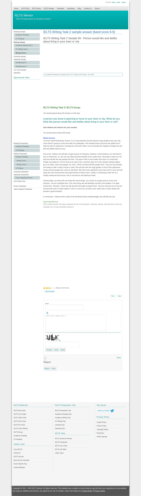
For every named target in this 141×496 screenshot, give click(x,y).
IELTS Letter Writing (21, 428)
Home (16, 8)
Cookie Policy (101, 422)
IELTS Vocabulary (61, 442)
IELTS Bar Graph (20, 410)
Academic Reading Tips (63, 414)
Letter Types (59, 453)
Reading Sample (19, 32)
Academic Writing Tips (62, 417)
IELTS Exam (36, 8)
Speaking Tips (60, 428)
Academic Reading (22, 35)
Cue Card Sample (20, 70)
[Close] (45, 358)
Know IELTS (18, 449)
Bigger (113, 2)
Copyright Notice (102, 429)
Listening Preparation (21, 172)
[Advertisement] (27, 110)
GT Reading (20, 39)
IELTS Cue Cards (61, 446)
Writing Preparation (20, 154)
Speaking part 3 (21, 66)
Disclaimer (100, 433)
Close (54, 368)
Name (47, 303)
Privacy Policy (102, 426)
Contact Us (88, 8)
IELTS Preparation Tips (63, 410)
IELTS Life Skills (60, 449)
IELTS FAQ (25, 8)
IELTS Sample (49, 8)
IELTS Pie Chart (19, 425)
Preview (49, 350)
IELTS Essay (50, 291)
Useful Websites (19, 467)
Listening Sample (20, 56)
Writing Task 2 (21, 53)
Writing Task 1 (21, 161)
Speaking (17, 73)
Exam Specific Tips (20, 464)
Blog (79, 8)
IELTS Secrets (19, 456)
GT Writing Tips (60, 421)
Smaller (123, 2)
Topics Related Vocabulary (23, 189)
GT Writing (19, 168)
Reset (118, 2)
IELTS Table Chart (20, 417)
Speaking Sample (20, 59)
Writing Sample (19, 42)
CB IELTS (17, 453)
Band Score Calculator (21, 460)
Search (97, 8)
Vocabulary (71, 8)
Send (56, 350)
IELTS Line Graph (20, 414)
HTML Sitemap (102, 437)
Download (60, 8)
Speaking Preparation (21, 174)
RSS (119, 357)
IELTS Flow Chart (20, 421)
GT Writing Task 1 (22, 49)
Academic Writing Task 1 (24, 45)
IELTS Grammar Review (63, 438)
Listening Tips (60, 425)
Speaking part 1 (21, 62)
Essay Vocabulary (20, 186)
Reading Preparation (21, 143)
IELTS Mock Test (19, 181)
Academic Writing (22, 157)
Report (47, 368)
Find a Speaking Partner (24, 178)
